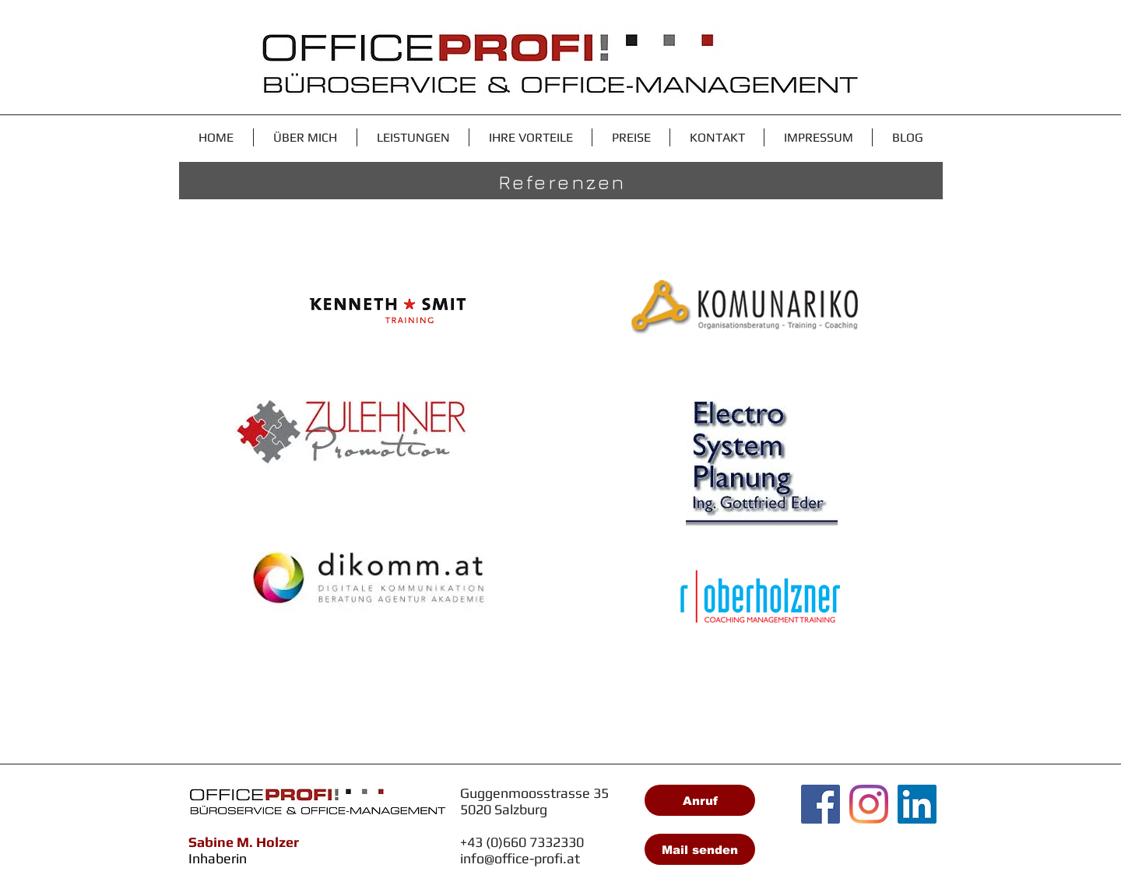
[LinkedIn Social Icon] (917, 804)
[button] (413, 137)
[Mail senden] (700, 849)
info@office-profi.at (520, 858)
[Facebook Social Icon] (820, 804)
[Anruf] (700, 800)
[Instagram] (868, 804)
